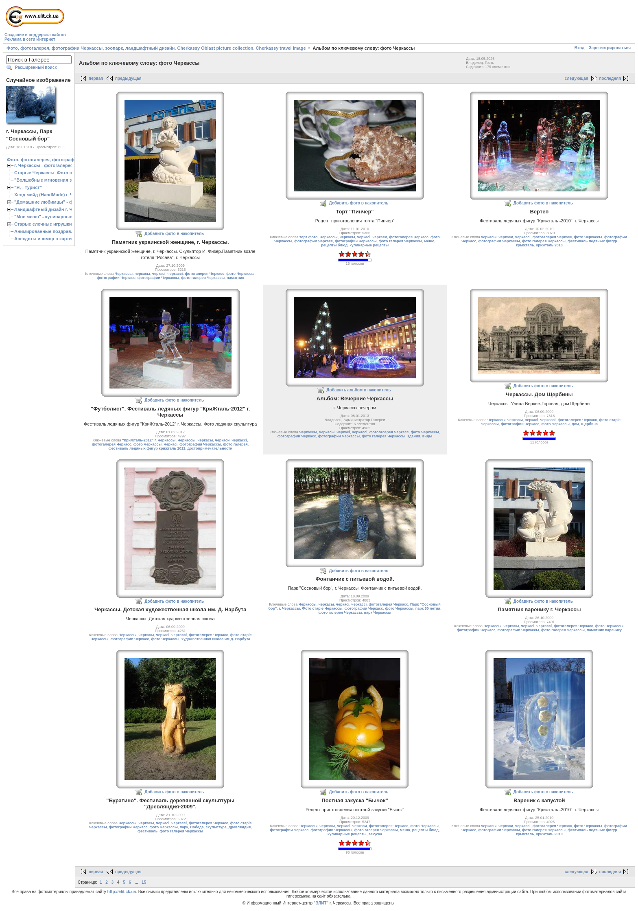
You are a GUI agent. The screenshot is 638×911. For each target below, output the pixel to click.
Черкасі (170, 444)
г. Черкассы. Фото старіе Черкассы (310, 608)
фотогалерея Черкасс (204, 274)
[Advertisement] (216, 22)
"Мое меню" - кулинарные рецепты (53, 216)
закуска (375, 834)
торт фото (308, 237)
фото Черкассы (240, 274)
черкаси (379, 237)
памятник (235, 278)
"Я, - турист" (28, 187)
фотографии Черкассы (158, 278)
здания (413, 436)
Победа (196, 827)
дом (575, 424)
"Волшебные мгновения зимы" (49, 180)
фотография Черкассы (200, 444)
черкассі (175, 274)
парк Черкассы (377, 612)
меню (429, 241)
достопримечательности (210, 448)
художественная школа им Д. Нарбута (215, 639)
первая (96, 78)
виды (427, 436)
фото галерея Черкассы (203, 278)
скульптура (216, 827)
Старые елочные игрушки (43, 224)
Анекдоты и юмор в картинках (48, 238)
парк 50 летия (427, 608)
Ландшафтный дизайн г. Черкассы (52, 209)
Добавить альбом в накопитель (358, 390)
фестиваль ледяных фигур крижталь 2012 (146, 448)
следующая (576, 78)
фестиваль (147, 831)
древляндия (240, 827)
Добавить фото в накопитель (174, 233)
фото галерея (235, 444)
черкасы (142, 274)
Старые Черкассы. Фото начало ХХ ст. (56, 172)
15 (144, 882)
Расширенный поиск (36, 67)
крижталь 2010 (549, 245)
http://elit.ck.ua (121, 891)
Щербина (589, 424)
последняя (610, 78)
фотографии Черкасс (116, 278)
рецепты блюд (334, 245)
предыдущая (128, 78)
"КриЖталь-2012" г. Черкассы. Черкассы (158, 440)
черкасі (159, 274)
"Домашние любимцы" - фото (47, 202)
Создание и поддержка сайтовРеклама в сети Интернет (35, 37)
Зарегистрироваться (610, 48)
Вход (580, 48)
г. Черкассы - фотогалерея (43, 165)
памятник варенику (604, 630)
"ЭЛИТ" (321, 903)
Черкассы (124, 274)
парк (184, 827)
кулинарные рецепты (369, 245)
